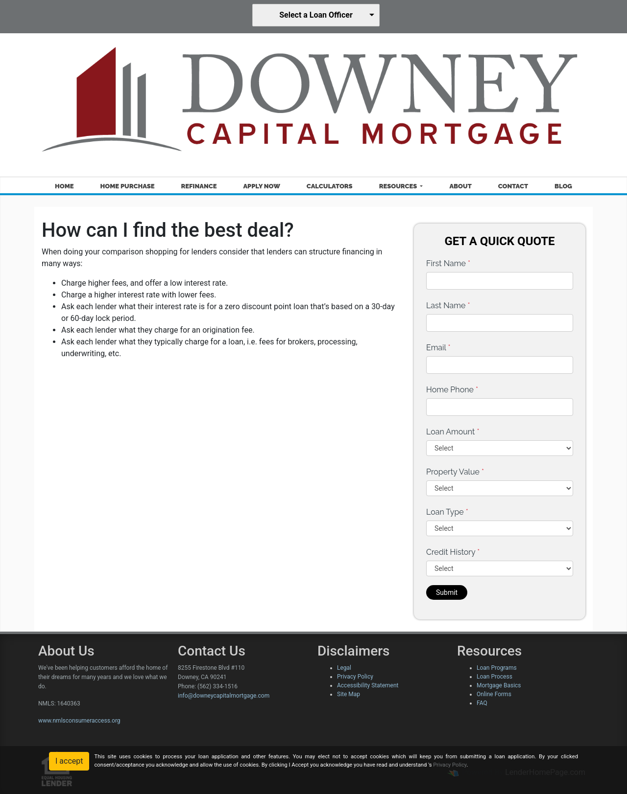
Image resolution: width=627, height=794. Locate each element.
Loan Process (494, 676)
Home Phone (452, 389)
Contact (513, 186)
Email (438, 347)
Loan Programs (497, 667)
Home (64, 186)
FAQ (482, 703)
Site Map (348, 694)
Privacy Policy (355, 676)
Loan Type (447, 512)
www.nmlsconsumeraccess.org (79, 720)
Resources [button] (399, 186)
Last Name (448, 305)
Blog (563, 186)
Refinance (199, 186)
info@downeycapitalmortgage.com (223, 695)
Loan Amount (453, 431)
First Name (448, 263)
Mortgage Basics (499, 685)
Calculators (330, 186)
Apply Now (261, 186)
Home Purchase (127, 186)
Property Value (455, 471)
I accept (69, 761)
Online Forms (494, 694)
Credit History (453, 552)
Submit (447, 592)
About (460, 186)
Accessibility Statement (367, 685)
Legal (344, 667)
